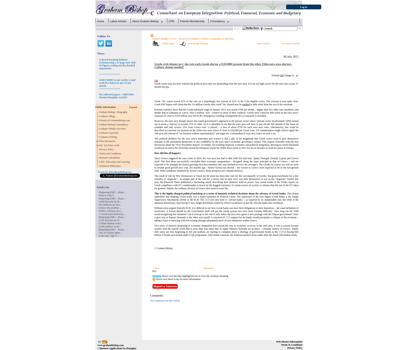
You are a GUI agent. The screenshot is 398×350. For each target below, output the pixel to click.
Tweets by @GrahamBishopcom (114, 172)
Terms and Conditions (111, 153)
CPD (171, 21)
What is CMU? (106, 195)
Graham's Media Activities (113, 128)
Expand (133, 107)
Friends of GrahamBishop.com (115, 120)
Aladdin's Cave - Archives (174, 38)
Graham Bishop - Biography (114, 112)
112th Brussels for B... (110, 201)
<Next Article (263, 43)
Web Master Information (289, 341)
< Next (155, 268)
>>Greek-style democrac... (112, 214)
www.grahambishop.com (110, 345)
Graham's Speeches (109, 132)
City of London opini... (110, 232)
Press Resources (108, 141)
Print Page (168, 43)
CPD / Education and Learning (115, 161)
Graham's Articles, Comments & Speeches (211, 38)
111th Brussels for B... (110, 220)
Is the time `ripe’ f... (108, 235)
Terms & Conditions (292, 344)
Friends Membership (192, 21)
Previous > (209, 268)
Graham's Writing (108, 137)
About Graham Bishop (145, 21)
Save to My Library (197, 43)
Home (100, 21)
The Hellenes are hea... (110, 204)
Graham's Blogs (107, 116)
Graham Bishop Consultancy (114, 124)
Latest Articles (118, 21)
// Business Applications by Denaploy (116, 348)
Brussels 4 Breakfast (110, 157)
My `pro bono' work (110, 145)
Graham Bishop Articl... (111, 223)
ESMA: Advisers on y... (110, 211)
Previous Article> (291, 43)
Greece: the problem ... (110, 207)
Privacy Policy (107, 149)
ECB (207, 199)
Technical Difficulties (110, 166)
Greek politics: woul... (110, 226)
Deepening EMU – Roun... (112, 192)
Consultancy (217, 21)
